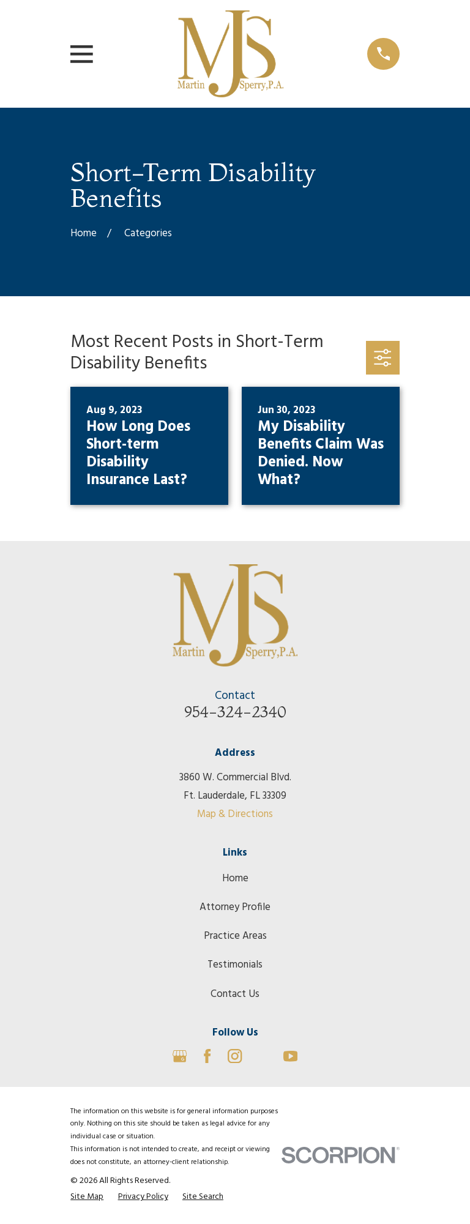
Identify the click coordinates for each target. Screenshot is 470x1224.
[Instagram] (235, 1056)
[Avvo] (263, 1056)
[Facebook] (207, 1056)
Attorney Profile (235, 907)
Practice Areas (235, 936)
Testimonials (235, 965)
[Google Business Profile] (180, 1056)
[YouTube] (290, 1056)
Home (235, 878)
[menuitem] (86, 1197)
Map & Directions (235, 814)
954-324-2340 (235, 712)
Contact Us (235, 994)
